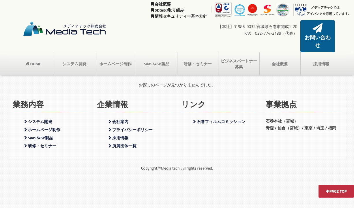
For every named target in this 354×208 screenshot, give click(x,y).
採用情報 (321, 54)
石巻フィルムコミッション (219, 112)
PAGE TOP (336, 191)
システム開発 (74, 54)
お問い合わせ (318, 31)
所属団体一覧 (122, 136)
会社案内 (118, 112)
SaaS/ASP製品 (156, 54)
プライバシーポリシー (130, 120)
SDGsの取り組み (167, 10)
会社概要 (161, 4)
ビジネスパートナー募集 (239, 54)
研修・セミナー (197, 54)
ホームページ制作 (115, 54)
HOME (33, 54)
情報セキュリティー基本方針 (179, 16)
